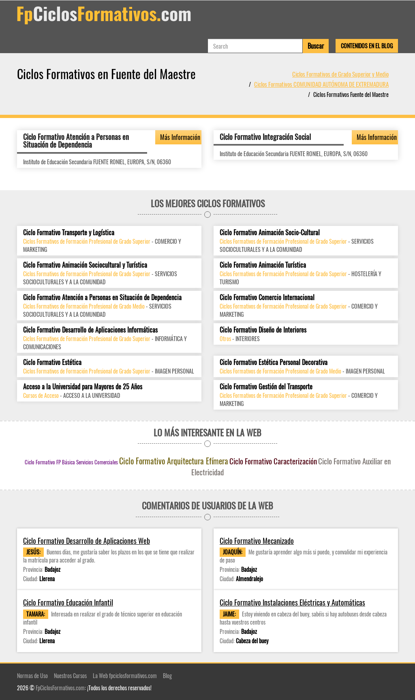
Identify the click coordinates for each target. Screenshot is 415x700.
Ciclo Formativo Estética (52, 362)
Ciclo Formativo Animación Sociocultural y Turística (85, 265)
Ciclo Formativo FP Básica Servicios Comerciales (71, 462)
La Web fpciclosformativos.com (125, 675)
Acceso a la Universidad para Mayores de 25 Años (82, 386)
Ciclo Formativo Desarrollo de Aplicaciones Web (86, 541)
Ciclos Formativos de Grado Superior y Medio (340, 73)
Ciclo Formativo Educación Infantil (68, 602)
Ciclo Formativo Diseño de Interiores (263, 330)
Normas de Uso (32, 675)
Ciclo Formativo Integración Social (265, 136)
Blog (167, 675)
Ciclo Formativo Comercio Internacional (267, 297)
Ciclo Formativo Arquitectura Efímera (173, 461)
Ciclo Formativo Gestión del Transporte (266, 386)
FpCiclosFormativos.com (60, 687)
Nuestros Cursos (70, 675)
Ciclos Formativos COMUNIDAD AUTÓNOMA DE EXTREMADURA (321, 83)
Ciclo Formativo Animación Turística (263, 265)
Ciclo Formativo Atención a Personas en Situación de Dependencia (76, 140)
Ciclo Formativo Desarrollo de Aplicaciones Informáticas (90, 330)
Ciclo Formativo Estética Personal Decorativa (273, 362)
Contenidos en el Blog (367, 45)
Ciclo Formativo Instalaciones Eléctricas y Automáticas (292, 602)
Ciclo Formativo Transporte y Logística (68, 232)
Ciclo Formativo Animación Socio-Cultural (270, 232)
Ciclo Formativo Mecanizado (257, 541)
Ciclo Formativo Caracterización (273, 460)
